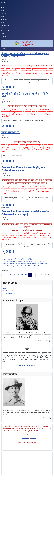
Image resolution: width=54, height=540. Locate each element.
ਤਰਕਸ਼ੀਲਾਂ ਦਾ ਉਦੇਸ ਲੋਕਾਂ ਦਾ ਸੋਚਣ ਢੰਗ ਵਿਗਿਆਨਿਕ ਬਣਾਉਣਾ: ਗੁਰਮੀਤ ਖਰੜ (24, 261)
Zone (2, 34)
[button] (3, 87)
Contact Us (4, 36)
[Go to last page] (52, 275)
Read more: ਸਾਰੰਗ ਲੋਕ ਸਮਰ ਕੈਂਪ (13, 156)
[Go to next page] (48, 275)
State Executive (6, 31)
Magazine (4, 19)
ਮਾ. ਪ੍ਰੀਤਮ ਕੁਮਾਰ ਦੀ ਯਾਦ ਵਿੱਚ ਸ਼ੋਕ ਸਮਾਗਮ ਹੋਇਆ (18, 259)
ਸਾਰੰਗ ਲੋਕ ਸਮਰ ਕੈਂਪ (10, 132)
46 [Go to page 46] (37, 275)
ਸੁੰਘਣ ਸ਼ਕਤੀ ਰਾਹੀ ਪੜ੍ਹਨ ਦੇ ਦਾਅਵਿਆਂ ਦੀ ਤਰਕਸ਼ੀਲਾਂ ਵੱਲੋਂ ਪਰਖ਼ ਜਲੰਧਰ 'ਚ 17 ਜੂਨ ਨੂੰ (25, 213)
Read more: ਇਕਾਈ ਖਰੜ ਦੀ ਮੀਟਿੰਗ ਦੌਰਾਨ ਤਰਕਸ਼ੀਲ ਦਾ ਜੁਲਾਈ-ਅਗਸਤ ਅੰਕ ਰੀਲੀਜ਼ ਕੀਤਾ (27, 81)
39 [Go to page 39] (10, 275)
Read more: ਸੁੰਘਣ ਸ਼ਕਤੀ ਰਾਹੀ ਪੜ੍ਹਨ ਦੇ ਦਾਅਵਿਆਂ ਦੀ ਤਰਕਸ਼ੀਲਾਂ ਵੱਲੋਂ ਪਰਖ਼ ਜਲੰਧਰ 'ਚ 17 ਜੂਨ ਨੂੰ (26, 245)
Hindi (2, 22)
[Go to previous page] (6, 275)
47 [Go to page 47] (41, 275)
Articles (3, 13)
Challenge (4, 8)
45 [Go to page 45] (33, 275)
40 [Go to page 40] (14, 275)
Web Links (4, 28)
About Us (4, 5)
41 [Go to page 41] (18, 275)
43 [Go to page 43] (26, 275)
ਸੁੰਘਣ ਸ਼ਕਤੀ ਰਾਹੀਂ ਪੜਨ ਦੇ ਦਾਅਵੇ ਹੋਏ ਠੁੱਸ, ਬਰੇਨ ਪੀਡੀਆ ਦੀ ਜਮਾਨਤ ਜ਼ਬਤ (23, 169)
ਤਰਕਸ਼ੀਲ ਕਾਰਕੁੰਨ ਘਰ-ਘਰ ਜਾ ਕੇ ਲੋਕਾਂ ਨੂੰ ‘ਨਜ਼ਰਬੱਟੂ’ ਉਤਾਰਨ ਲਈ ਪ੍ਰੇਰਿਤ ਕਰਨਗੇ (25, 263)
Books (3, 16)
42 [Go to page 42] (22, 275)
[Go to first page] (3, 275)
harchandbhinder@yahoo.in (27, 365)
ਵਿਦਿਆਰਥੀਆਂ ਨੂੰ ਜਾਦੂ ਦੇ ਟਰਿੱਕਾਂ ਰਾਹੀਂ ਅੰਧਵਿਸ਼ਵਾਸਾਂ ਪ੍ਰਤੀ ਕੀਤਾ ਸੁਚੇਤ (23, 266)
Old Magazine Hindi (9, 294)
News (2, 11)
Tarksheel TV (5, 25)
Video (5, 288)
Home (3, 2)
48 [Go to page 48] (45, 275)
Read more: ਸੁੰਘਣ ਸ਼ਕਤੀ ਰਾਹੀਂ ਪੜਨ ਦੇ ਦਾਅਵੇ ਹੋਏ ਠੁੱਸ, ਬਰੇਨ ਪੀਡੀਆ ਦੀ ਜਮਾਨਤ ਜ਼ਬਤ (27, 199)
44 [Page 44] (29, 275)
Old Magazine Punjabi (10, 291)
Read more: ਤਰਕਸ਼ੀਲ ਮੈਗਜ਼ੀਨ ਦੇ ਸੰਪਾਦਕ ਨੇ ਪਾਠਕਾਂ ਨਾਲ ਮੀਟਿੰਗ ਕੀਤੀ (23, 121)
